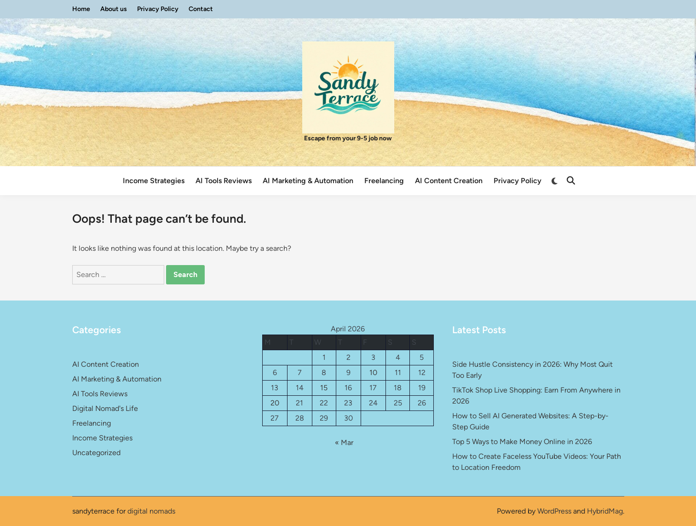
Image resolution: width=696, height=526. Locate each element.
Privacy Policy (157, 9)
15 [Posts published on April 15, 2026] (324, 387)
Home (81, 9)
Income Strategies (153, 180)
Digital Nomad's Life (105, 408)
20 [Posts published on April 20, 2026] (274, 403)
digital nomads (151, 511)
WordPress (554, 511)
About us (113, 9)
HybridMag (605, 511)
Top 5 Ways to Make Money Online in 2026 (522, 441)
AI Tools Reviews (224, 180)
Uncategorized (96, 452)
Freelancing (384, 180)
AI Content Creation (449, 180)
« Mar (344, 442)
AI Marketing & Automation (308, 180)
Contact (201, 9)
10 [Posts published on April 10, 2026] (373, 372)
